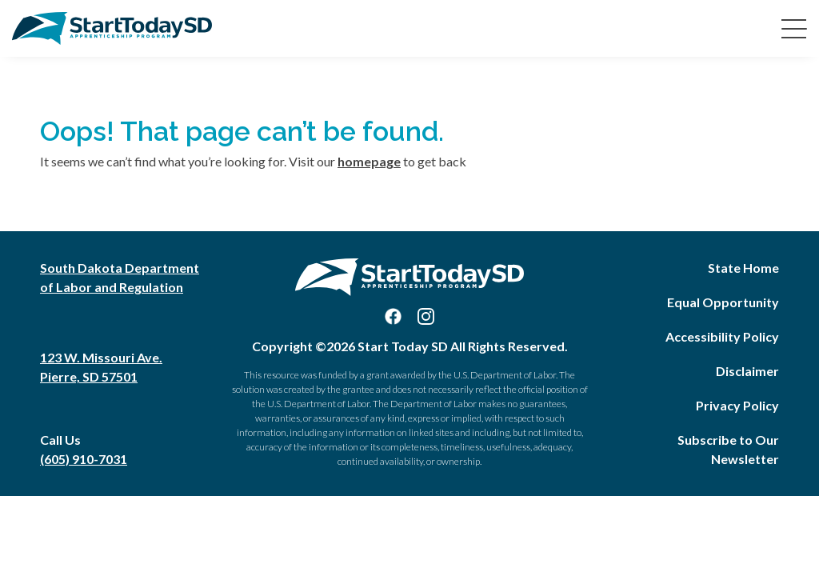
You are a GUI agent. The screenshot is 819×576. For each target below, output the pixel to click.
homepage (369, 161)
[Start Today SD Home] (112, 28)
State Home (743, 267)
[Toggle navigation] (790, 28)
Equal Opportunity (723, 302)
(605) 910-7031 (83, 458)
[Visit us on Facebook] (393, 316)
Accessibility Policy (722, 336)
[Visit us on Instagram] (425, 316)
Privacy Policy (737, 405)
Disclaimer (747, 370)
